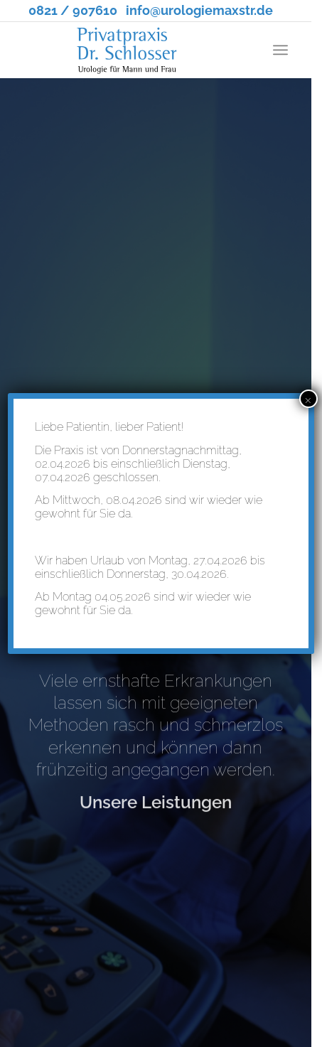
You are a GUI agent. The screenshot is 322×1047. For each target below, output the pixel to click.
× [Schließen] (308, 399)
